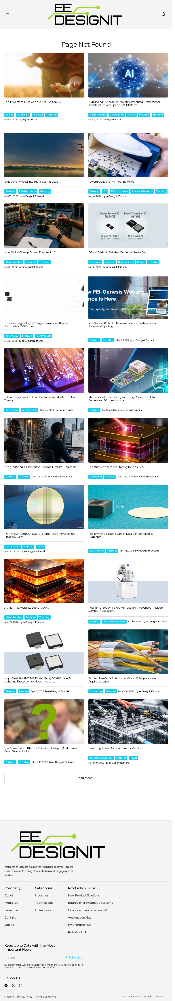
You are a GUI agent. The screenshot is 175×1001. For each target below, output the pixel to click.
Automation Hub (79, 917)
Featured (38, 114)
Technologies (44, 902)
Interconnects (29, 410)
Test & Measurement (114, 621)
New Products (126, 262)
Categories (43, 888)
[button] (7, 14)
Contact (10, 917)
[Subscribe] (74, 958)
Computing (23, 114)
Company (12, 888)
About (8, 895)
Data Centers (117, 114)
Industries (42, 895)
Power (140, 262)
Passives (23, 691)
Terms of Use (49, 967)
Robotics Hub (77, 932)
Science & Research (142, 191)
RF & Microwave (27, 191)
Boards (9, 114)
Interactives (43, 910)
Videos (9, 925)
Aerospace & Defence (101, 758)
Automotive (12, 336)
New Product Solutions (84, 895)
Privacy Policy (29, 967)
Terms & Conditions (45, 996)
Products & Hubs (81, 888)
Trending (51, 114)
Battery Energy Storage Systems (90, 902)
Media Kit (11, 902)
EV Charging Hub (79, 925)
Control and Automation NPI (87, 910)
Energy (132, 114)
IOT (105, 191)
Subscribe (11, 910)
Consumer (95, 262)
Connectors (11, 410)
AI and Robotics (98, 114)
